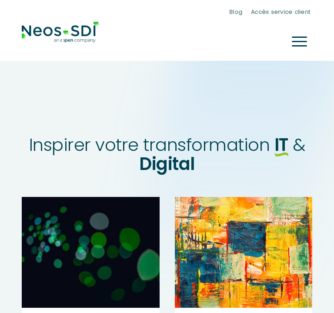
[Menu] (299, 41)
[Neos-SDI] (61, 41)
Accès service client (280, 12)
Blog (235, 12)
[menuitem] (236, 12)
